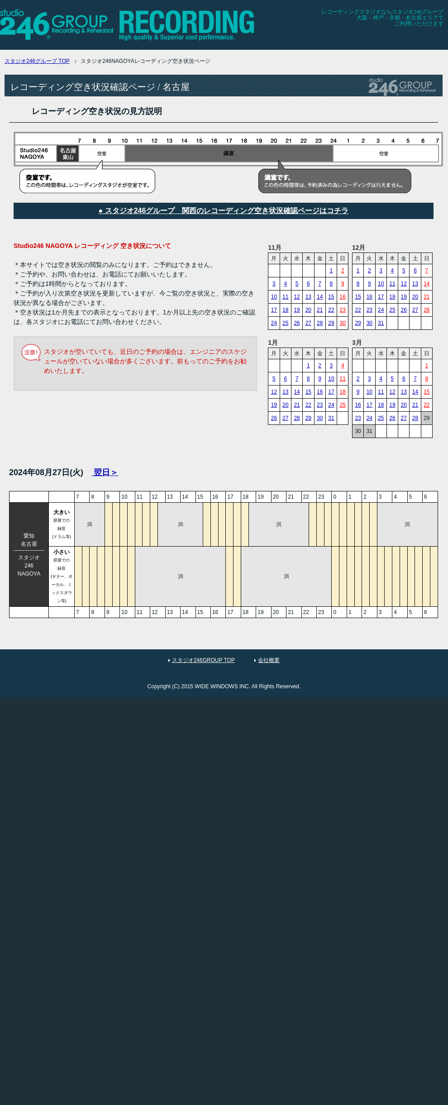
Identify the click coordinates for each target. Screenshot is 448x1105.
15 (331, 297)
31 (381, 323)
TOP (37, 61)
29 (331, 323)
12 (297, 297)
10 (274, 297)
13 (308, 297)
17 (274, 310)
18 (285, 310)
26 (297, 323)
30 (343, 323)
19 (297, 310)
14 (320, 297)
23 (343, 310)
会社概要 (269, 660)
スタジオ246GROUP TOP (203, 660)
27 (308, 323)
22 (331, 310)
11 (285, 297)
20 (308, 310)
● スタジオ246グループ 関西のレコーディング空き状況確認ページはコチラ (224, 210)
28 (320, 323)
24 (274, 323)
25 (285, 323)
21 (320, 310)
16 (343, 297)
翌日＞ (104, 472)
